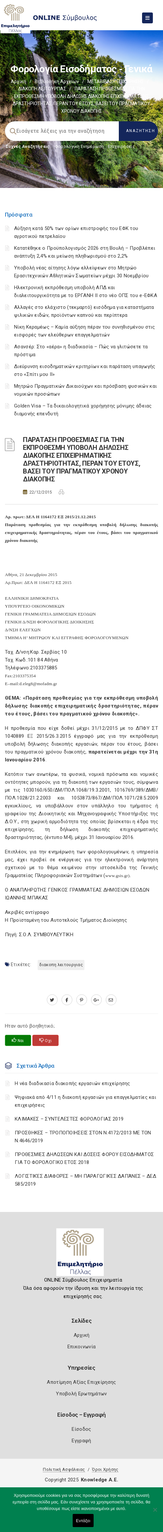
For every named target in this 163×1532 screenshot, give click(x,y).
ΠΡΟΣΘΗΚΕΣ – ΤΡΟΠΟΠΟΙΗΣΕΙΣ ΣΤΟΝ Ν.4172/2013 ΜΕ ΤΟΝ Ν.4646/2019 (83, 1137)
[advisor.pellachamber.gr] (111, 1000)
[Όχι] (155, 1513)
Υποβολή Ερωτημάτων (81, 1394)
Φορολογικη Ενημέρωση (79, 146)
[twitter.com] (52, 1000)
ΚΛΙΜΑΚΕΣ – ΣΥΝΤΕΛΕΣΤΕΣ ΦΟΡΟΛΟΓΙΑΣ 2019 (69, 1119)
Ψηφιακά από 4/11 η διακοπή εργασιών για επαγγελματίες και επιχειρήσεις (85, 1101)
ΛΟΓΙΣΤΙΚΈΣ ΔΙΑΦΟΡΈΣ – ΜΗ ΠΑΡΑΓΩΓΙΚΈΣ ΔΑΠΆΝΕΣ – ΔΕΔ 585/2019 (85, 1180)
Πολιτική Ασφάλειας (64, 1469)
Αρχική (18, 81)
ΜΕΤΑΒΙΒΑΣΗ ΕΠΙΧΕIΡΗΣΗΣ (115, 81)
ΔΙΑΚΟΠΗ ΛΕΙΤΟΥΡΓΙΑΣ (42, 88)
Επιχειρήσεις (121, 146)
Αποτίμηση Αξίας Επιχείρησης (81, 1382)
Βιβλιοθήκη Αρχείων (57, 81)
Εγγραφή (81, 1441)
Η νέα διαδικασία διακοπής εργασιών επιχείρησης (72, 1083)
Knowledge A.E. (99, 1480)
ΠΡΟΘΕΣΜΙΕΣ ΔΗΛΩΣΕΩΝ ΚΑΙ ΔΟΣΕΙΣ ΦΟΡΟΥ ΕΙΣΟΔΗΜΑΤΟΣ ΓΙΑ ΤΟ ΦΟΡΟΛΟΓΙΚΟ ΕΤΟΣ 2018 (84, 1158)
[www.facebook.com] (67, 1000)
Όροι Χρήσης (105, 1469)
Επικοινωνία (81, 1347)
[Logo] (81, 1254)
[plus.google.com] (96, 1000)
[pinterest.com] (81, 1000)
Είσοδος (81, 1429)
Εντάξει (83, 1520)
